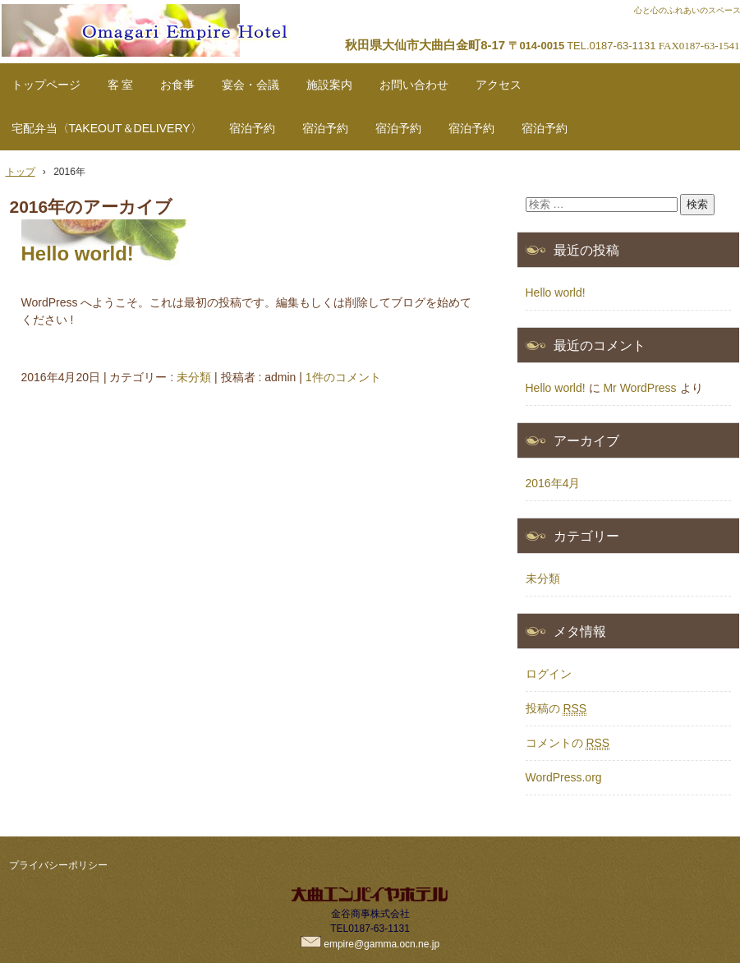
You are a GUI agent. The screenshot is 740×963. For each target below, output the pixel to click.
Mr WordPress (639, 387)
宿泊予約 (252, 128)
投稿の (556, 709)
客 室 (121, 84)
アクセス (499, 84)
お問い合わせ (413, 84)
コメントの (568, 743)
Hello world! (77, 253)
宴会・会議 (250, 84)
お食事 (177, 84)
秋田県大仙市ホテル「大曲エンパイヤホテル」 (184, 26)
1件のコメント (343, 377)
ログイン (549, 673)
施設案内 (329, 84)
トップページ (45, 84)
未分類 (194, 377)
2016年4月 (553, 483)
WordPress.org (564, 777)
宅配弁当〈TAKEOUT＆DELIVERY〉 (106, 128)
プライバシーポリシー (58, 865)
